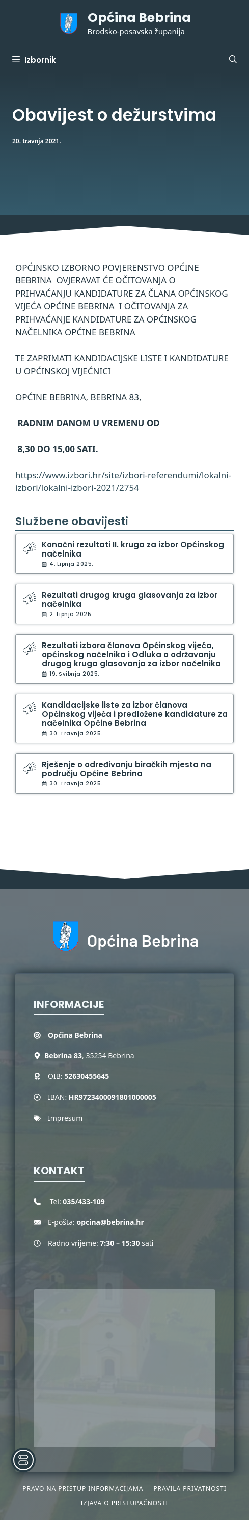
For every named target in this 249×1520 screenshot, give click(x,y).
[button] (233, 60)
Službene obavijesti (71, 522)
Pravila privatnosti (189, 1488)
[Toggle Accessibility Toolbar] (23, 1460)
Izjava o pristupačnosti (125, 1503)
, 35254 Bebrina (89, 1055)
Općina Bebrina (139, 17)
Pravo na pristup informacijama (82, 1488)
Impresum (65, 1118)
